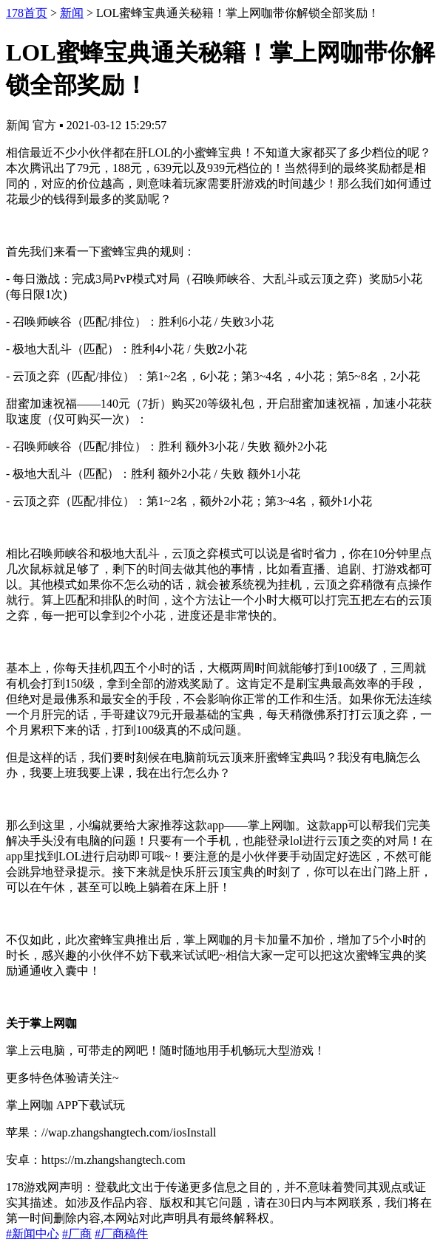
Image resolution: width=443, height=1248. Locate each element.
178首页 (26, 13)
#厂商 (77, 1233)
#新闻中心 (32, 1233)
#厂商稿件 (121, 1233)
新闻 (72, 13)
